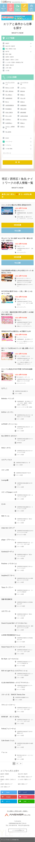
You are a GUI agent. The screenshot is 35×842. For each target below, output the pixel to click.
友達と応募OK (9, 112)
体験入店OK (23, 109)
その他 (7, 70)
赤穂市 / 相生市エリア (6, 784)
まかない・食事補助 (10, 127)
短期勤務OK (23, 105)
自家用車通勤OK (10, 105)
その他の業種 (9, 148)
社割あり (22, 126)
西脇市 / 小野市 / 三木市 (12, 59)
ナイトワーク (9, 141)
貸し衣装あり (9, 94)
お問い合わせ (31, 9)
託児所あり (8, 119)
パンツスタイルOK (24, 83)
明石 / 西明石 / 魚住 (11, 49)
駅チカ (7, 102)
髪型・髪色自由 (9, 91)
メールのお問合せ (17, 830)
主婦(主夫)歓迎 (24, 116)
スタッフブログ (24, 9)
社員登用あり (9, 123)
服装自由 (22, 91)
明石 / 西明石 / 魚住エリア (25, 776)
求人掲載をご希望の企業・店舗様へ (17, 811)
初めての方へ (3, 9)
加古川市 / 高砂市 (10, 46)
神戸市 (7, 51)
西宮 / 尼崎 (8, 54)
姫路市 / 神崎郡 (4, 774)
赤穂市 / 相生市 (10, 65)
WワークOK (9, 116)
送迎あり (22, 102)
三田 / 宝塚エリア (5, 787)
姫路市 (7, 43)
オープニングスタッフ (10, 83)
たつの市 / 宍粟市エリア (24, 779)
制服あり (22, 94)
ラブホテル (8, 145)
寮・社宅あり (23, 119)
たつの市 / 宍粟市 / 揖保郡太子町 (14, 62)
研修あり (22, 123)
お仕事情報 (10, 9)
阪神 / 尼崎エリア (23, 784)
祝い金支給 (8, 131)
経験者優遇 (23, 112)
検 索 (17, 162)
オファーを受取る (17, 9)
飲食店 (7, 138)
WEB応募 (17, 225)
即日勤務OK (9, 109)
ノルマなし (23, 87)
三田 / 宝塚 (8, 68)
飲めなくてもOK (10, 87)
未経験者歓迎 (9, 98)
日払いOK (22, 98)
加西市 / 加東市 (10, 57)
